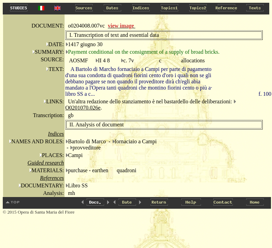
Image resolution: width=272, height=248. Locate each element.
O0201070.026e (83, 108)
